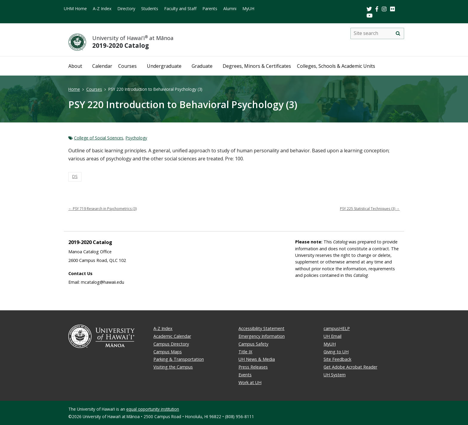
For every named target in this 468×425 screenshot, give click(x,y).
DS (75, 176)
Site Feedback (337, 359)
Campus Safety (253, 344)
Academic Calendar (172, 336)
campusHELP (337, 328)
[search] (398, 33)
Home (74, 89)
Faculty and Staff (180, 8)
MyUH (248, 8)
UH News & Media (256, 359)
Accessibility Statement (261, 328)
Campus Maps (167, 352)
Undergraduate (164, 66)
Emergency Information (261, 336)
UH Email (332, 336)
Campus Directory (171, 344)
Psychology (136, 138)
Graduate (202, 66)
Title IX (245, 352)
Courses (127, 66)
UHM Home (75, 8)
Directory (126, 8)
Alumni (229, 8)
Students (149, 8)
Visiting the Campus (173, 367)
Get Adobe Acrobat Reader (350, 367)
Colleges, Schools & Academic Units (336, 66)
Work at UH (249, 382)
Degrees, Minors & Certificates (257, 66)
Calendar (102, 66)
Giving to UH (336, 352)
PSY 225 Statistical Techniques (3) (370, 208)
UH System (335, 375)
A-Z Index (102, 8)
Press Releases (253, 367)
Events (245, 375)
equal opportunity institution (152, 409)
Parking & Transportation (178, 359)
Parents (209, 8)
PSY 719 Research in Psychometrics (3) (102, 208)
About (75, 66)
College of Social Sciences (98, 138)
